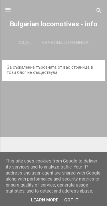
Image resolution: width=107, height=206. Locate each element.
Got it (71, 200)
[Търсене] (99, 11)
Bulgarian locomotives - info (53, 24)
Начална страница (53, 42)
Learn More (44, 200)
